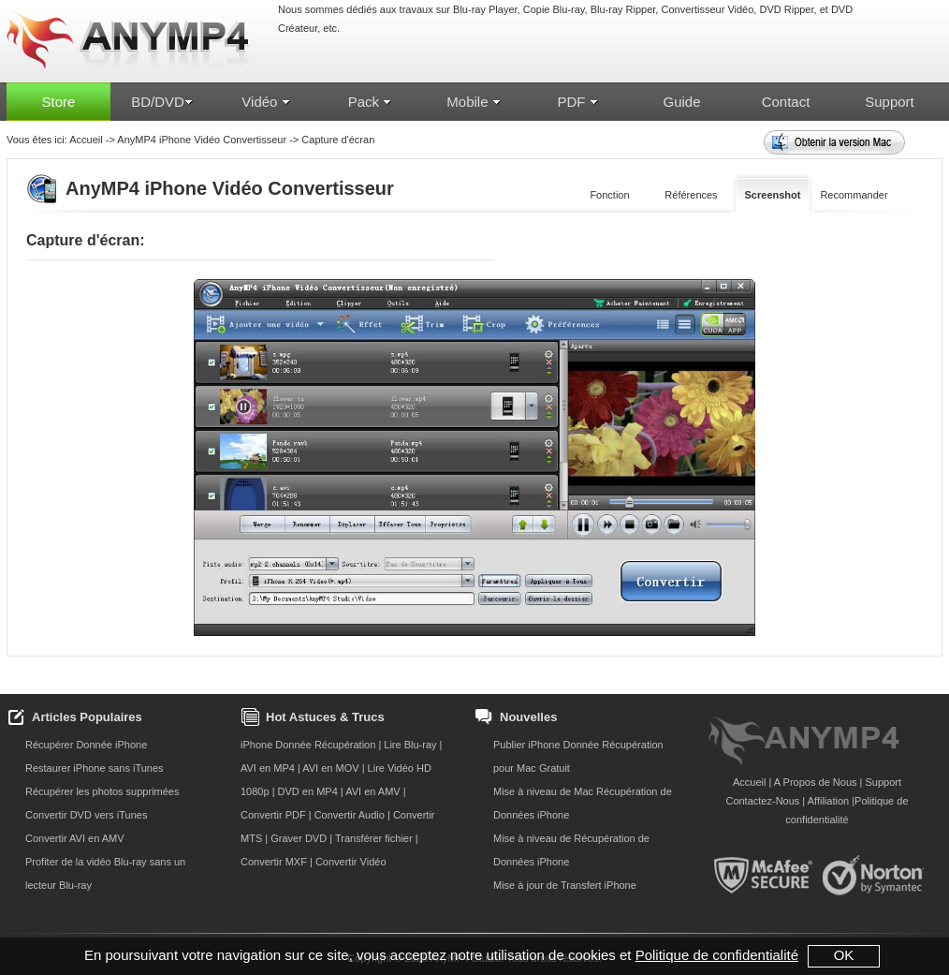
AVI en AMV (373, 791)
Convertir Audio (349, 814)
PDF (577, 102)
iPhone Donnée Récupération (308, 744)
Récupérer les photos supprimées (102, 791)
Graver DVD (298, 838)
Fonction (609, 194)
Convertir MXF (274, 861)
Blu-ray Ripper (623, 9)
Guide (681, 102)
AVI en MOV (330, 768)
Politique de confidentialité (716, 955)
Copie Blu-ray (554, 9)
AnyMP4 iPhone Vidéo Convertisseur (201, 139)
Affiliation (828, 800)
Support (889, 102)
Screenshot (773, 194)
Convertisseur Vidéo (707, 9)
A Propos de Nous (815, 782)
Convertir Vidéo (351, 861)
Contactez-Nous (762, 800)
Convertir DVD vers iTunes (86, 814)
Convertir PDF (273, 814)
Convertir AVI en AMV (74, 838)
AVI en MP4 (268, 768)
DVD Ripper (786, 9)
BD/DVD (162, 102)
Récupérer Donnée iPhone (86, 744)
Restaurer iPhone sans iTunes (94, 768)
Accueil (85, 139)
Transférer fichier (374, 838)
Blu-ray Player (485, 9)
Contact (786, 102)
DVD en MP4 (308, 791)
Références (690, 194)
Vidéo (265, 102)
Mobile (473, 102)
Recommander (853, 194)
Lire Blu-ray (411, 744)
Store (59, 102)
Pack (370, 102)
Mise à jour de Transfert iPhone (564, 885)
